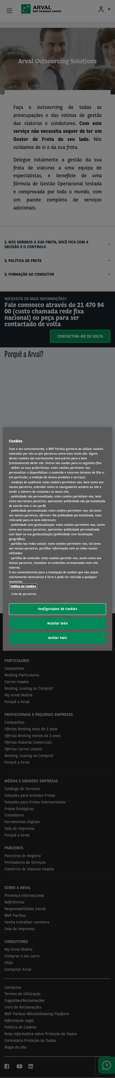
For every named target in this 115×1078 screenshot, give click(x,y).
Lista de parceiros (23, 594)
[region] (57, 539)
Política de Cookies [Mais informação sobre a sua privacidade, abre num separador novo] (23, 586)
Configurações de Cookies (57, 609)
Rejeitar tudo (57, 623)
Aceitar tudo (57, 638)
